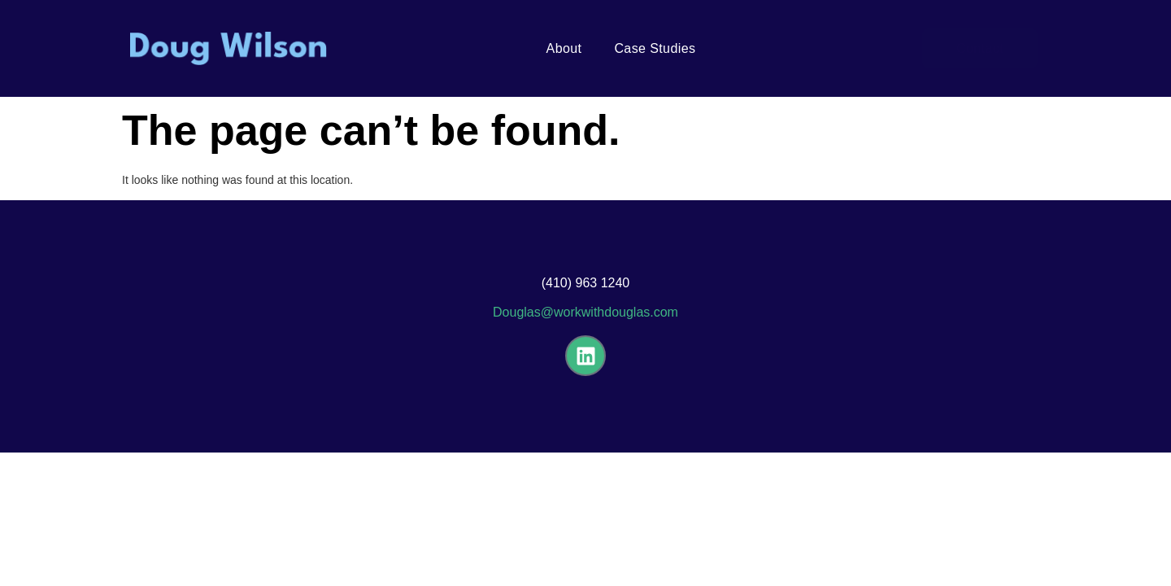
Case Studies (654, 48)
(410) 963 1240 (586, 283)
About (564, 48)
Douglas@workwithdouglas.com (585, 312)
